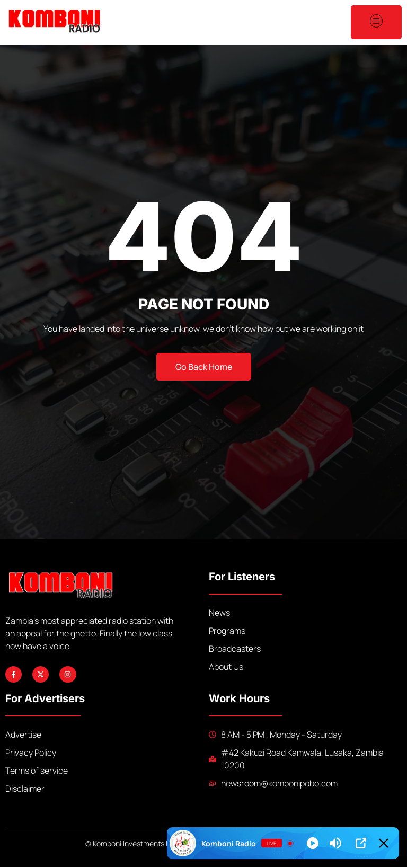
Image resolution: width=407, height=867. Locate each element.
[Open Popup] (360, 843)
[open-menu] (376, 22)
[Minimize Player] (383, 843)
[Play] (312, 843)
